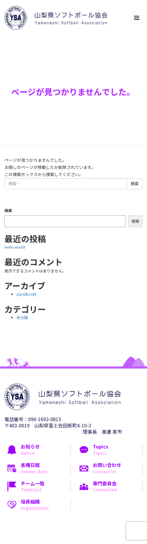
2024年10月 (26, 294)
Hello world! (14, 247)
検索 (8, 210)
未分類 (22, 317)
